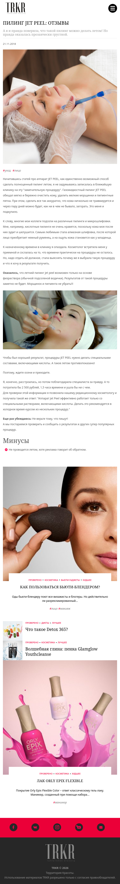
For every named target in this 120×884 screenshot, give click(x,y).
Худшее (87, 580)
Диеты (45, 623)
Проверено (35, 580)
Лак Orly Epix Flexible (60, 780)
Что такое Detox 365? (46, 629)
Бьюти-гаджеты (70, 580)
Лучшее (56, 623)
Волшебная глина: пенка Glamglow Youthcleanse (61, 651)
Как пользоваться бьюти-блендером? (60, 586)
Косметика (51, 580)
